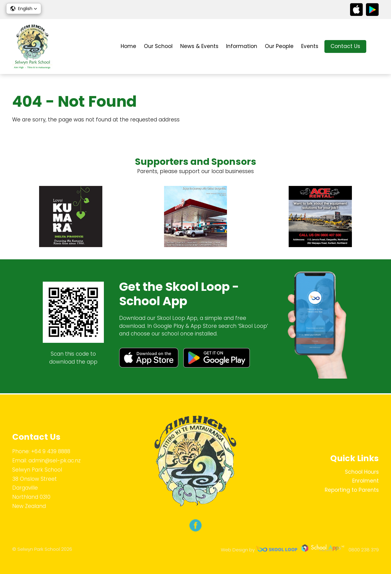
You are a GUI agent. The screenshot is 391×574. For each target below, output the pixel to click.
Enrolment (365, 480)
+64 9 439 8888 (50, 451)
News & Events (199, 46)
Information (241, 46)
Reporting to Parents (352, 490)
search (375, 46)
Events (309, 46)
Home (128, 46)
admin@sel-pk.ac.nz (54, 460)
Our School (158, 46)
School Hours (362, 472)
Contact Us (345, 46)
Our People (279, 46)
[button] (23, 8)
